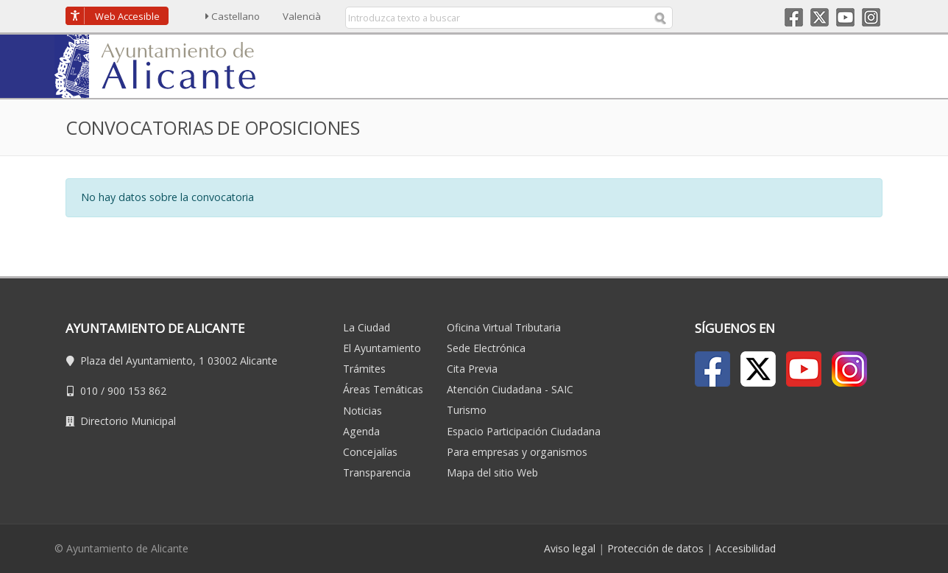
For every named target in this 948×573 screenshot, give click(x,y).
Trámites (364, 369)
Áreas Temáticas (383, 389)
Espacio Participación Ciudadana (524, 431)
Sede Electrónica (486, 348)
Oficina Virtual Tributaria (504, 327)
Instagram (871, 17)
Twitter (819, 17)
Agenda (361, 431)
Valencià (302, 16)
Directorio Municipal (128, 421)
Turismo (467, 410)
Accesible (127, 16)
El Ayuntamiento (382, 348)
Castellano (232, 16)
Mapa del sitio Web (492, 472)
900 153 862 (136, 391)
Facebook (794, 17)
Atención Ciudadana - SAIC (510, 389)
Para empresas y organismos (517, 452)
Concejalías (370, 452)
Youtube (845, 17)
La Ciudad (366, 327)
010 (89, 391)
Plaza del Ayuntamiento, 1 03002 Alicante (178, 361)
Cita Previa (472, 369)
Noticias (362, 411)
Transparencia (377, 472)
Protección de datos (655, 548)
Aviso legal (569, 548)
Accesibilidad (745, 548)
